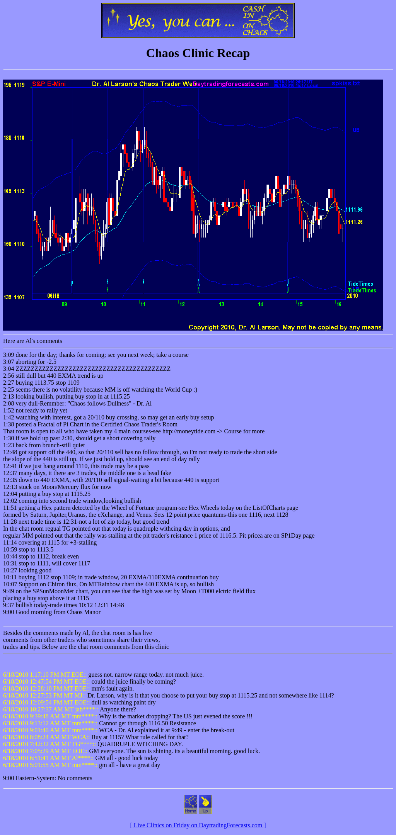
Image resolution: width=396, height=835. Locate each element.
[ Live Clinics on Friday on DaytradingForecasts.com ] (198, 825)
